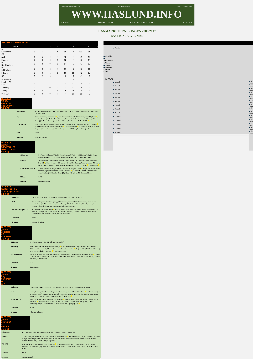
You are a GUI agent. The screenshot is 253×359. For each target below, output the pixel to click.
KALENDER (186, 22)
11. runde (117, 120)
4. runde (116, 93)
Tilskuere (107, 63)
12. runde (117, 124)
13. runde (117, 128)
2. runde (116, 86)
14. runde (117, 132)
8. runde (116, 109)
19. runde (251, 86)
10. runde (117, 117)
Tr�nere (107, 65)
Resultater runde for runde (108, 69)
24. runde (251, 105)
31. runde (251, 132)
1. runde (116, 82)
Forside (116, 48)
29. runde (251, 124)
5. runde (116, 97)
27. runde (251, 116)
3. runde (116, 90)
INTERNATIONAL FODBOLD (142, 22)
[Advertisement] (181, 142)
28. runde (251, 120)
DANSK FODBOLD (106, 22)
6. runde (116, 101)
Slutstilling (108, 56)
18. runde (251, 82)
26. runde (251, 113)
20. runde (251, 90)
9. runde (116, 113)
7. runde (116, 105)
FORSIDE (65, 22)
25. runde (251, 109)
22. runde (251, 97)
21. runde (251, 93)
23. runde (251, 101)
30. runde (251, 128)
